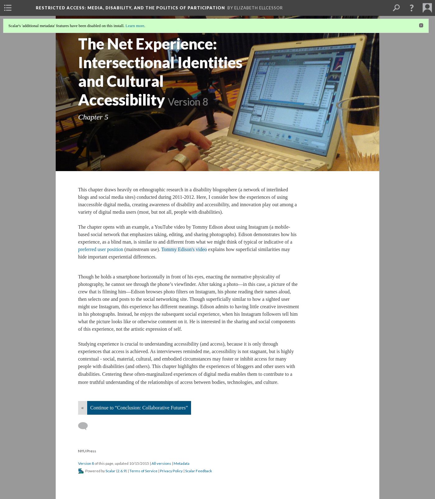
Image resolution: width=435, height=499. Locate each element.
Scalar (110, 471)
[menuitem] (8, 8)
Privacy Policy (171, 471)
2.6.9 (121, 471)
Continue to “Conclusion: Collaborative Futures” (139, 407)
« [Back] (82, 407)
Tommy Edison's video (184, 249)
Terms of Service (143, 471)
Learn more (134, 25)
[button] (411, 8)
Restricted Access (130, 7)
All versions (161, 463)
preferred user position (100, 249)
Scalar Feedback (198, 471)
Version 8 (86, 463)
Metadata (181, 463)
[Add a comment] (85, 426)
